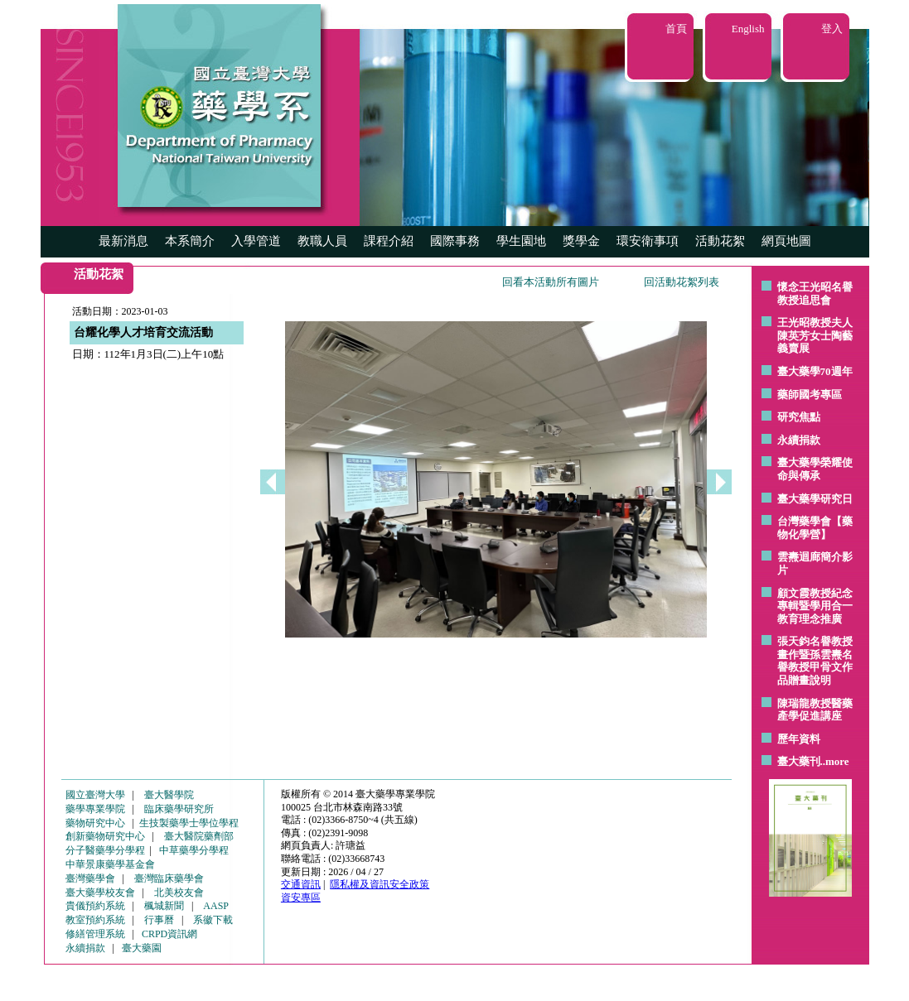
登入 (832, 28)
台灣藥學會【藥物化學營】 (815, 528)
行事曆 (159, 920)
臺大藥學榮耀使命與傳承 (815, 469)
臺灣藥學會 (90, 878)
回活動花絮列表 (681, 282)
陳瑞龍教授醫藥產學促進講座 (815, 710)
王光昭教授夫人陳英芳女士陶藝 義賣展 (815, 335)
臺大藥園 (142, 948)
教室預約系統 (95, 920)
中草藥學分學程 (194, 850)
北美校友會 (179, 892)
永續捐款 (798, 440)
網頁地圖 (786, 241)
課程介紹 (388, 241)
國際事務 (455, 241)
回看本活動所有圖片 (550, 282)
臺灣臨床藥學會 (169, 878)
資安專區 (301, 897)
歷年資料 (798, 739)
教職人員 (322, 241)
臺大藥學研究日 (815, 499)
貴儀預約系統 (95, 906)
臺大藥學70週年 (815, 371)
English (748, 28)
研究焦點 (798, 417)
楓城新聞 (164, 906)
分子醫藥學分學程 (105, 850)
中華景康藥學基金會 (110, 864)
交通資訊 (301, 884)
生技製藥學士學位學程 (189, 823)
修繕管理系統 (95, 934)
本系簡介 (190, 241)
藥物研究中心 (95, 823)
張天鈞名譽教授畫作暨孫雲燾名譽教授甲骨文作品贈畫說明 (815, 660)
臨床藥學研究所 (179, 809)
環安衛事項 (647, 241)
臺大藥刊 (798, 761)
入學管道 (256, 241)
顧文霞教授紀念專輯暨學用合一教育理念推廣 (815, 606)
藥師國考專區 (809, 394)
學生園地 (521, 241)
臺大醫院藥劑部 (199, 836)
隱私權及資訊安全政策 (379, 884)
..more (834, 761)
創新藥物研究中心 (105, 836)
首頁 (676, 28)
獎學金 (581, 241)
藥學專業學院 (95, 809)
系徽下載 (213, 920)
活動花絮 (720, 241)
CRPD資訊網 (169, 934)
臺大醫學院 (169, 795)
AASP (216, 906)
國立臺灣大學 (95, 795)
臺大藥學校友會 (100, 892)
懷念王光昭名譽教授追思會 (815, 293)
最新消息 (123, 241)
